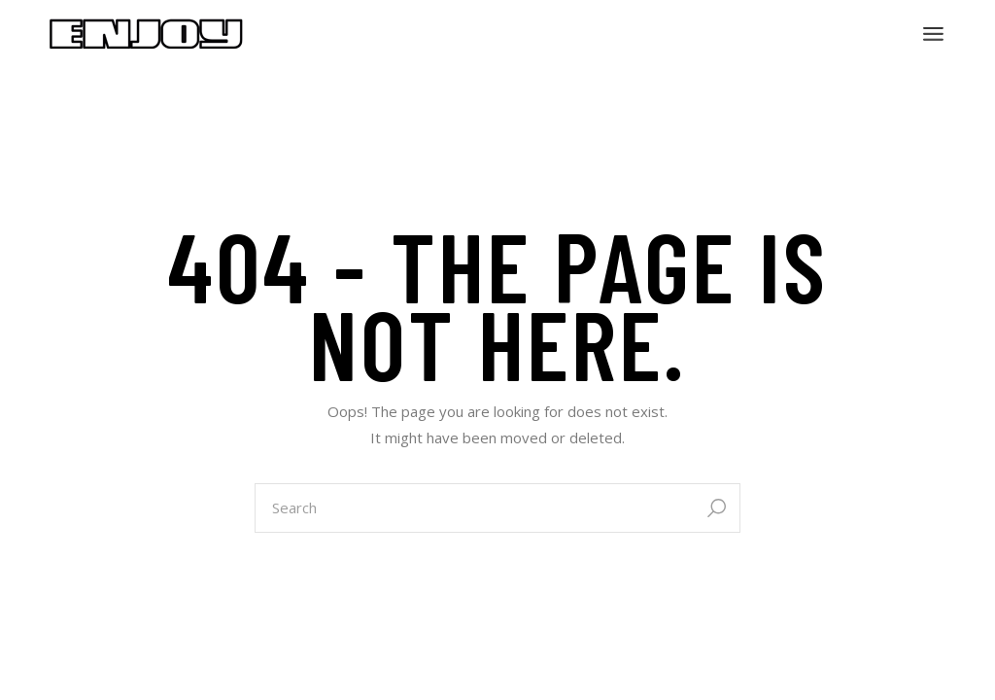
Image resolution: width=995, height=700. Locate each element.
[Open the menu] (933, 34)
